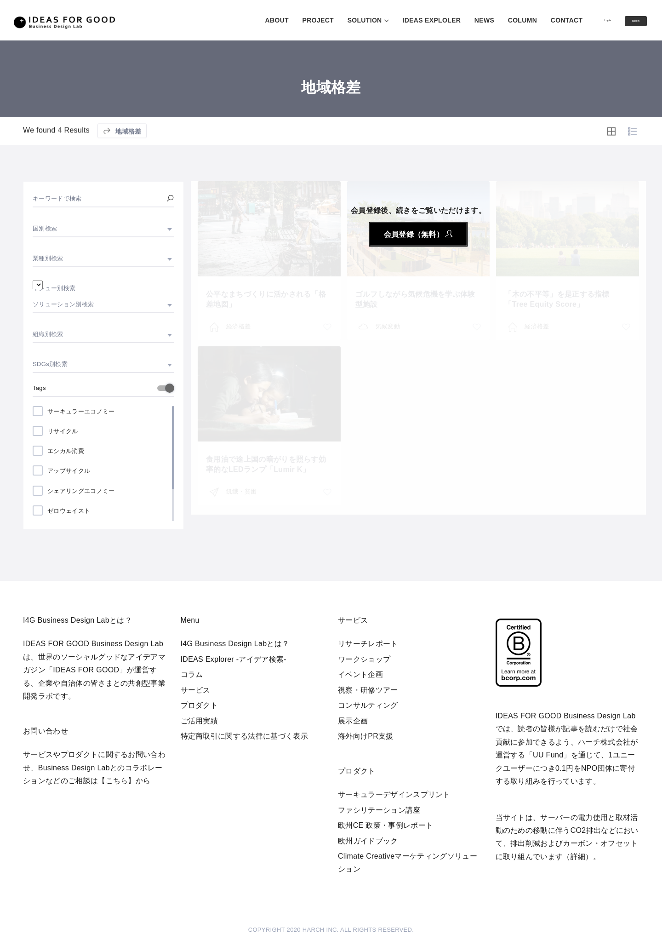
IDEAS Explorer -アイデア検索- (234, 659)
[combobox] (103, 228)
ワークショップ (364, 659)
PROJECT (282, 20)
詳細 (578, 856)
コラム (192, 674)
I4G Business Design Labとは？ (235, 644)
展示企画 (353, 721)
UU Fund (548, 755)
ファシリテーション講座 (379, 810)
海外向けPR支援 (366, 736)
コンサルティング (368, 705)
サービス (196, 690)
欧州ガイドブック (368, 841)
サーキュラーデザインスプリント (394, 794)
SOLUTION (329, 20)
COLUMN (487, 20)
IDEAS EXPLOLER (396, 20)
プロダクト (199, 705)
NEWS (449, 20)
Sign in (627, 20)
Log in (581, 19)
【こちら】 (117, 781)
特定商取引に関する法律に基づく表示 (244, 736)
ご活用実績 (199, 721)
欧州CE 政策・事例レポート (385, 825)
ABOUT (241, 20)
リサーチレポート (368, 644)
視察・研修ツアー (368, 690)
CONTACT (531, 20)
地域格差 (122, 152)
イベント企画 (360, 674)
